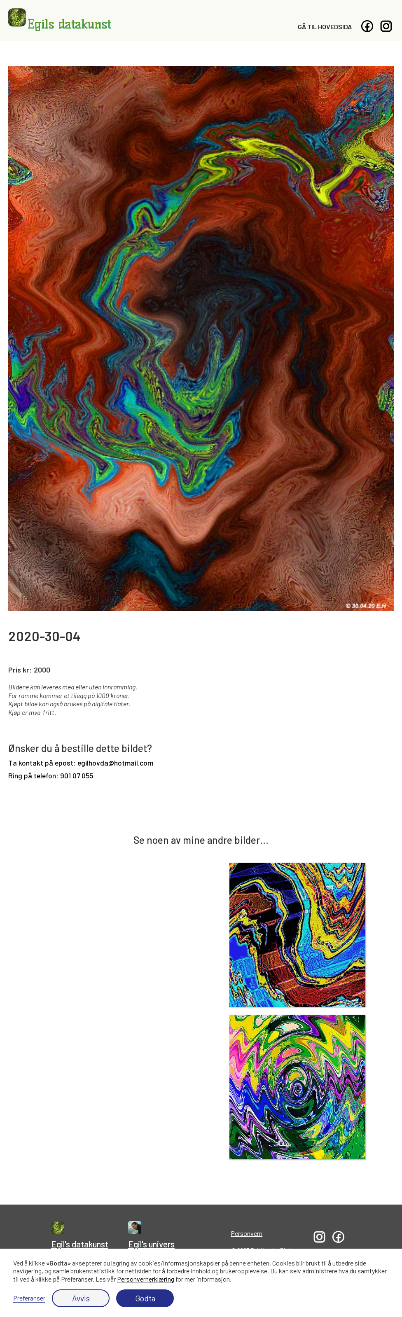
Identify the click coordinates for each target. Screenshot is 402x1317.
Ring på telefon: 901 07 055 (50, 775)
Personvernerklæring (145, 1279)
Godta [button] (145, 1298)
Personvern (246, 1233)
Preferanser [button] (29, 1298)
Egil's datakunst (79, 1244)
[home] (59, 20)
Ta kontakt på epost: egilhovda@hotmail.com (80, 763)
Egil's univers (151, 1244)
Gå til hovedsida (325, 26)
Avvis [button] (81, 1298)
